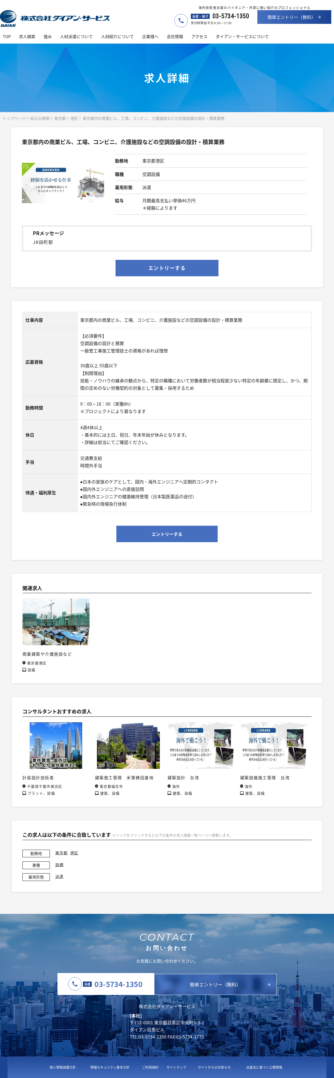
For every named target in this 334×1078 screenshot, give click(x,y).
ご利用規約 (150, 1067)
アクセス (199, 36)
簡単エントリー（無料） (291, 17)
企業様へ (150, 36)
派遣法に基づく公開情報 (264, 1067)
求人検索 (27, 36)
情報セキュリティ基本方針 (109, 1067)
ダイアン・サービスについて (242, 36)
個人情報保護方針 (63, 1067)
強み (48, 36)
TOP (7, 36)
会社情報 (175, 36)
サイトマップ (176, 1067)
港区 (74, 118)
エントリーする (167, 268)
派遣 (59, 876)
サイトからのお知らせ (214, 1067)
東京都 (60, 118)
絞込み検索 (40, 118)
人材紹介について (117, 36)
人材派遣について (76, 36)
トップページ (14, 118)
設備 (59, 864)
